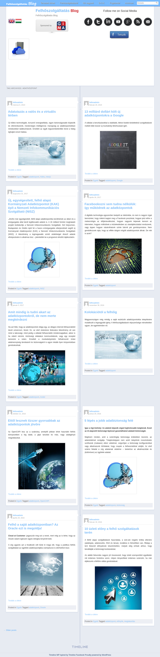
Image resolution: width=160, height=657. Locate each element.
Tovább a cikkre (14, 170)
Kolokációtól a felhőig (101, 312)
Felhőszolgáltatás (53, 10)
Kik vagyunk (88, 3)
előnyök (120, 621)
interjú (48, 177)
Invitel (42, 397)
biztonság (121, 505)
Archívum (129, 3)
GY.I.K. (102, 3)
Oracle (43, 607)
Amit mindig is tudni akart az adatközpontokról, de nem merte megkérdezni (32, 315)
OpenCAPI (44, 501)
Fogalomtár (115, 3)
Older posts (10, 630)
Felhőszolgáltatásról (69, 3)
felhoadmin (18, 102)
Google (120, 180)
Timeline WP (54, 655)
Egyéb (19, 177)
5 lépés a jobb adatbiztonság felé (109, 420)
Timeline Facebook (76, 655)
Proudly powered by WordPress (98, 655)
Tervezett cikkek (48, 3)
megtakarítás (129, 621)
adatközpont (34, 177)
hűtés (42, 177)
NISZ (42, 288)
